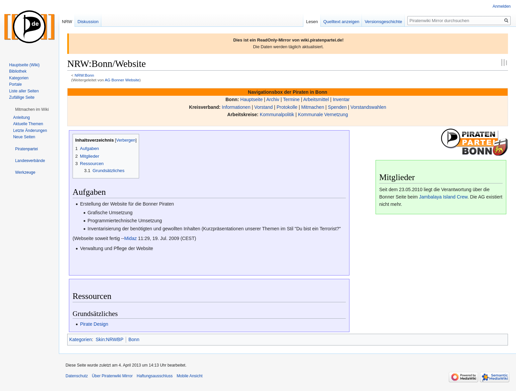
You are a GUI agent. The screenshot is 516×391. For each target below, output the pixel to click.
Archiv (272, 99)
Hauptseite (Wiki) (24, 65)
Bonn (133, 339)
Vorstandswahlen (368, 107)
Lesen (312, 21)
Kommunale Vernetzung (323, 114)
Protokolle (287, 107)
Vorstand (263, 107)
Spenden (337, 107)
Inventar (341, 99)
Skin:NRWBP (109, 339)
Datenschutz (77, 376)
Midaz (130, 238)
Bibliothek (17, 71)
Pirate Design (94, 324)
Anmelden (502, 6)
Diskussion (88, 21)
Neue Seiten (24, 137)
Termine (291, 99)
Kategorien (80, 339)
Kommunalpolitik (277, 114)
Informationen (236, 107)
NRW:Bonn (84, 75)
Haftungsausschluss (155, 376)
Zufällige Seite (21, 97)
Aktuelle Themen (28, 124)
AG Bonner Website (122, 80)
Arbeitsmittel (316, 99)
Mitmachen (312, 107)
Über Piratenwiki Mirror (112, 376)
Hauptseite (251, 99)
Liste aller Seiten (24, 91)
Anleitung (21, 117)
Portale (15, 84)
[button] (32, 109)
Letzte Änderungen (30, 130)
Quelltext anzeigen (341, 21)
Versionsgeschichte (383, 21)
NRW (67, 21)
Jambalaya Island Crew (443, 197)
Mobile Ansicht (189, 376)
